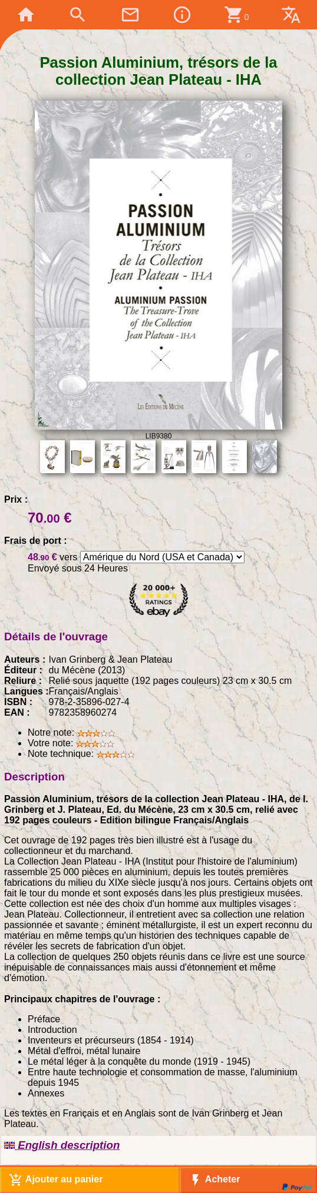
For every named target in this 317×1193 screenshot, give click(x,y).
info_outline (182, 15)
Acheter (214, 1180)
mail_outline (130, 15)
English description (62, 1145)
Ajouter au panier (56, 1180)
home (26, 15)
